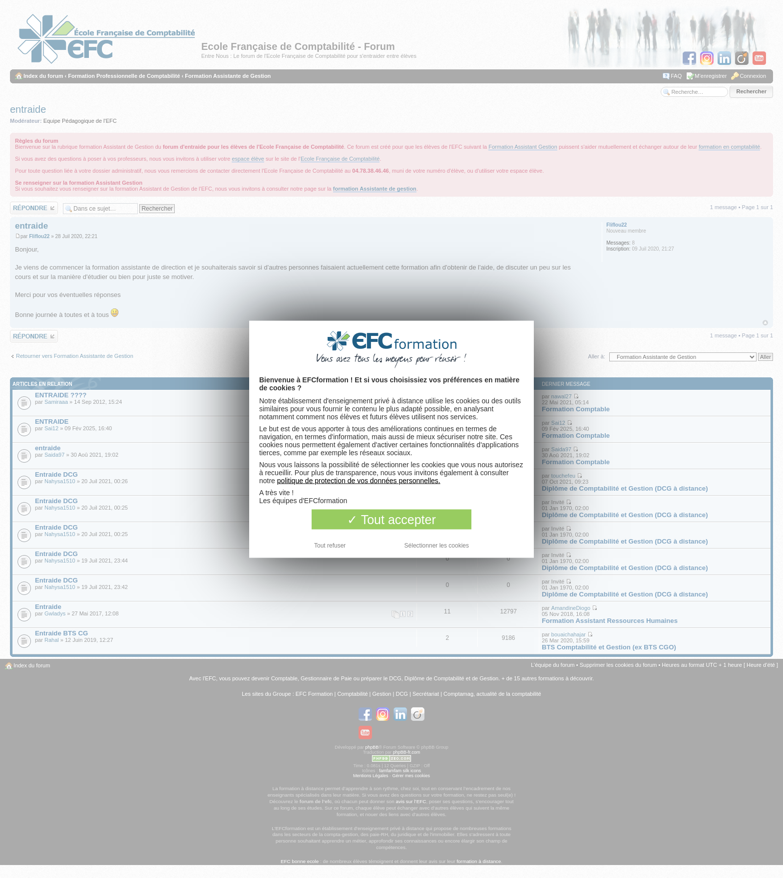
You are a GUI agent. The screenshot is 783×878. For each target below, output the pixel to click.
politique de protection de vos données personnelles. (358, 480)
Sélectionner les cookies (436, 545)
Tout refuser (330, 545)
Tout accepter (391, 519)
